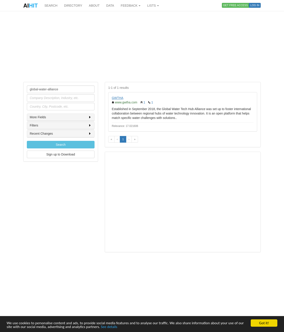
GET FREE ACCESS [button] (235, 5)
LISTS (153, 5)
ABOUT (94, 5)
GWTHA (117, 98)
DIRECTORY (73, 5)
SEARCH (50, 5)
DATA (110, 5)
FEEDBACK (130, 5)
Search (60, 144)
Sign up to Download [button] (60, 154)
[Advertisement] (142, 47)
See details (109, 327)
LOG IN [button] (254, 5)
